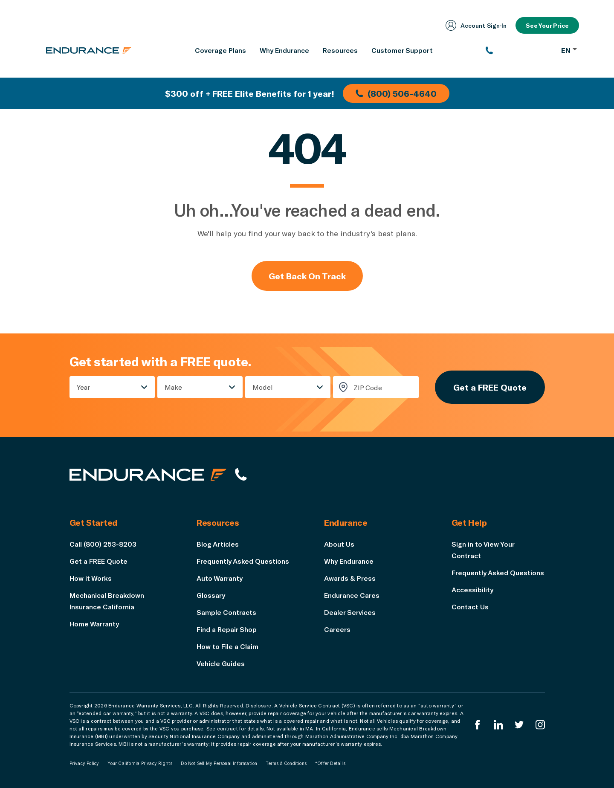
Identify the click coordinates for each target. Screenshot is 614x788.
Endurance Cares (351, 595)
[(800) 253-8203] (519, 50)
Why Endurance (349, 561)
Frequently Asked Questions (243, 561)
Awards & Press (350, 578)
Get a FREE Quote (490, 387)
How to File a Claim (227, 646)
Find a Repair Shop (227, 629)
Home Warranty (94, 624)
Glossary (211, 595)
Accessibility (472, 589)
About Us (339, 544)
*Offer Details (330, 763)
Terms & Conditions (286, 763)
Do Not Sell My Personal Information (219, 763)
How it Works (91, 578)
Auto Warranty (220, 578)
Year (83, 387)
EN (569, 50)
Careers (337, 629)
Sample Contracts (226, 612)
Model (262, 387)
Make (173, 387)
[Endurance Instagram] (540, 725)
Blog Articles (218, 544)
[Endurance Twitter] (519, 725)
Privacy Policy (84, 763)
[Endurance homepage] (88, 50)
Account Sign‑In (476, 25)
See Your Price (547, 25)
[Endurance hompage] (148, 474)
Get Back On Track (307, 276)
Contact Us (470, 607)
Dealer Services (350, 612)
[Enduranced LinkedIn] (498, 725)
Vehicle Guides (221, 663)
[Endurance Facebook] (477, 725)
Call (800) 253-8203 (103, 544)
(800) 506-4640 (396, 93)
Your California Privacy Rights (139, 763)
